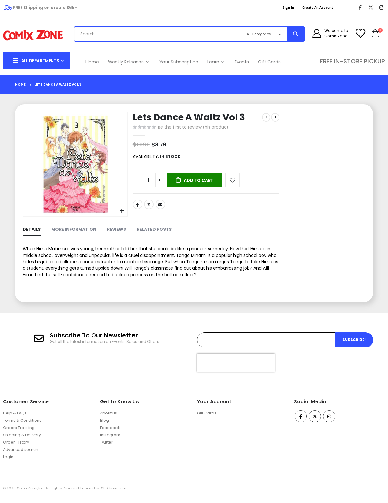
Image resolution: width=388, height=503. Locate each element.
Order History (16, 445)
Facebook (137, 206)
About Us (108, 416)
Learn (216, 62)
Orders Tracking (19, 431)
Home (92, 62)
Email (160, 206)
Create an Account (317, 7)
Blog (104, 424)
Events (242, 62)
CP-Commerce (113, 491)
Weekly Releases (129, 62)
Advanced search (20, 453)
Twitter (148, 206)
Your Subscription (178, 62)
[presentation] (236, 366)
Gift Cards (269, 62)
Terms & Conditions (22, 424)
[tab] (32, 229)
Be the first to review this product (192, 128)
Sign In (288, 7)
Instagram (110, 438)
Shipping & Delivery (22, 438)
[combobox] (157, 34)
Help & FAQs (15, 416)
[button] (121, 210)
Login (8, 460)
